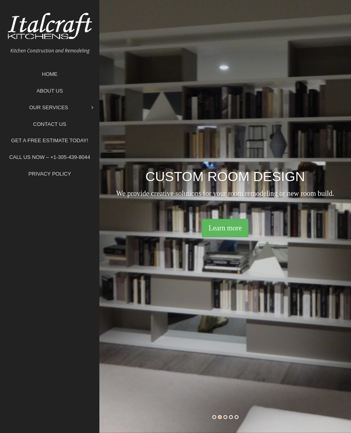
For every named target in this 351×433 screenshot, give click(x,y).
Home (50, 74)
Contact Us (49, 124)
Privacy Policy (49, 174)
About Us (50, 91)
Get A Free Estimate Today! (49, 140)
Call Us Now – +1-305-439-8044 (49, 157)
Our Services (61, 108)
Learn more (225, 228)
